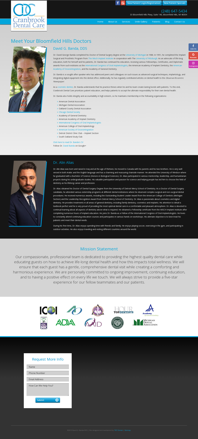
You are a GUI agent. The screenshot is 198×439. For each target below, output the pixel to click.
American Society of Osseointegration (76, 129)
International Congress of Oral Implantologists (106, 65)
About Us (112, 21)
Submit (40, 400)
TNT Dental (118, 430)
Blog (167, 21)
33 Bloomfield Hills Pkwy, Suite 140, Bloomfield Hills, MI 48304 (158, 14)
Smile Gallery (141, 21)
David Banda (69, 145)
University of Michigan (136, 55)
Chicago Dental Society (69, 112)
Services (126, 21)
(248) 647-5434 (174, 11)
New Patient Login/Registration (143, 3)
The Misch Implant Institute (100, 58)
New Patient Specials (174, 3)
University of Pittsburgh (146, 58)
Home (100, 21)
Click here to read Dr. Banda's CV (68, 142)
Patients (156, 21)
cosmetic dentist (65, 87)
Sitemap (127, 430)
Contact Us (179, 21)
